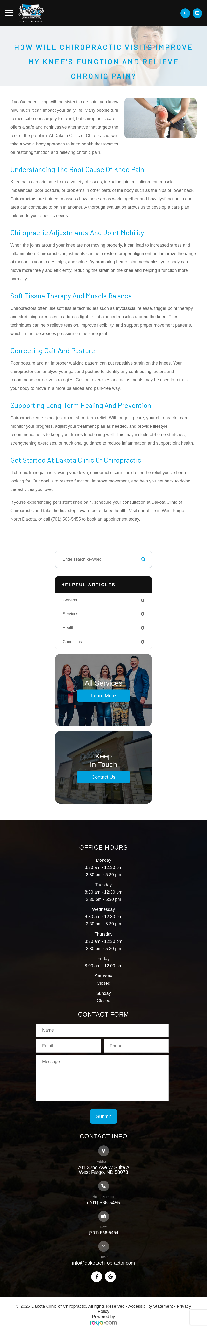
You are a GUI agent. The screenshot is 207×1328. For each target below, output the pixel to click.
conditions (72, 642)
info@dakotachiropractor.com (103, 1263)
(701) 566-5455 (103, 1202)
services (70, 614)
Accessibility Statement (150, 1306)
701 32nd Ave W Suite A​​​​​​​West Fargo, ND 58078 (103, 1170)
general (70, 600)
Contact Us (104, 777)
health (68, 628)
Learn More (103, 695)
